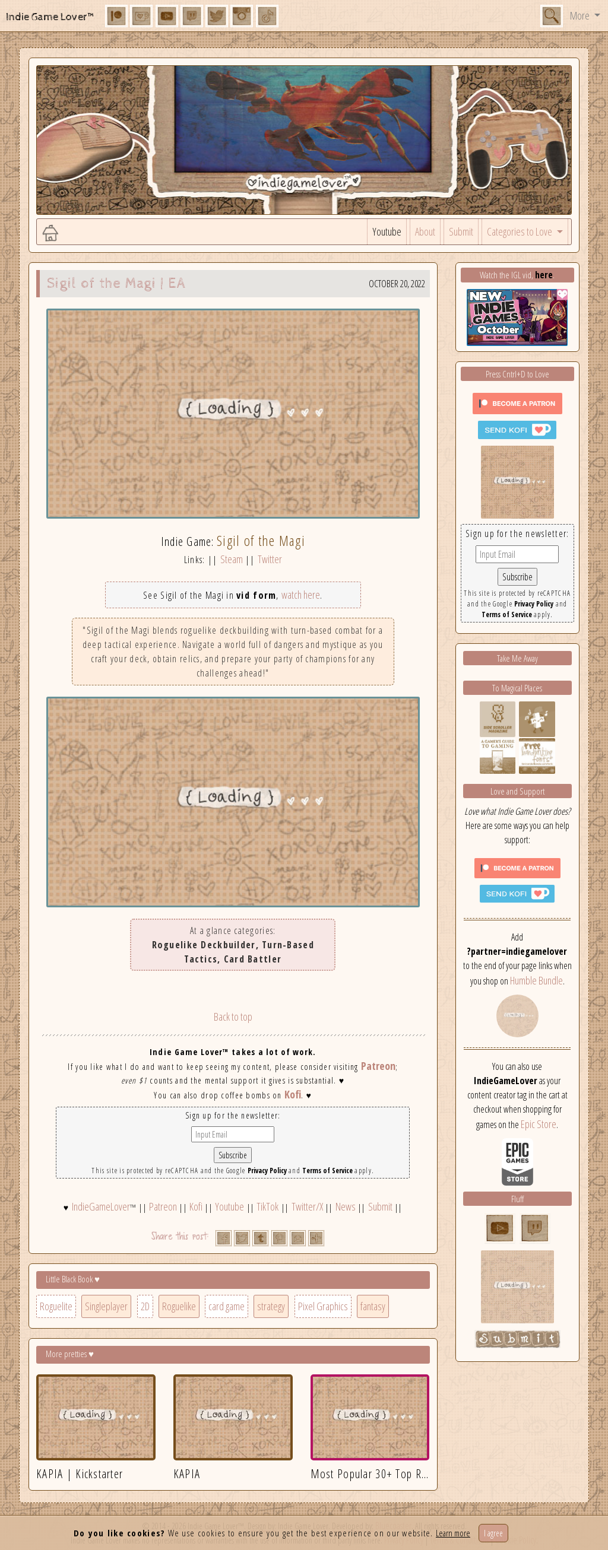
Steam (231, 559)
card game (226, 1306)
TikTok (267, 1206)
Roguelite (56, 1306)
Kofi (292, 1094)
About (425, 231)
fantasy (372, 1306)
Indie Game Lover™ (51, 17)
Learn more (453, 1533)
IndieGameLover (101, 1206)
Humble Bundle (536, 980)
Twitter (270, 559)
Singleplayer (106, 1306)
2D (145, 1306)
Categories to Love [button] (520, 231)
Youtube (386, 231)
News (345, 1206)
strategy (271, 1306)
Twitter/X (307, 1206)
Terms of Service (327, 1170)
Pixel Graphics (323, 1306)
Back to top (233, 1016)
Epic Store (538, 1124)
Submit (461, 231)
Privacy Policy (267, 1170)
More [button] (580, 15)
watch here (300, 594)
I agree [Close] (493, 1533)
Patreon (378, 1066)
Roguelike (179, 1306)
